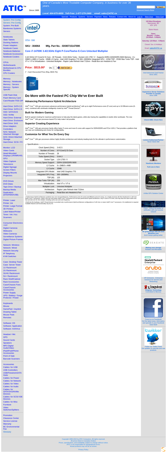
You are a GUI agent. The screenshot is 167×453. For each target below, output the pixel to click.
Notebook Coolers (11, 57)
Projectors (7, 175)
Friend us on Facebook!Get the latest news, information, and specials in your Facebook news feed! (153, 321)
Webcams (7, 231)
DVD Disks (8, 184)
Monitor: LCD (9, 148)
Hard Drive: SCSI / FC (13, 142)
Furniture (7, 405)
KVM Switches (9, 256)
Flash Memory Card (12, 98)
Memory (6, 79)
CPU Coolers (9, 73)
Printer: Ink (8, 203)
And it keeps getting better (153, 232)
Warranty (7, 424)
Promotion (7, 415)
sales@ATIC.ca (156, 48)
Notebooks (8, 37)
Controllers (8, 129)
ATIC (21, 8)
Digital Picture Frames (13, 239)
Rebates (112, 17)
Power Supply (9, 293)
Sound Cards (9, 340)
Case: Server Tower (12, 265)
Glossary (7, 432)
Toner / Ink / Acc (10, 214)
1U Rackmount (9, 267)
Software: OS (9, 323)
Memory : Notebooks (12, 81)
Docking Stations (10, 42)
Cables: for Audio (11, 386)
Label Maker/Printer (12, 212)
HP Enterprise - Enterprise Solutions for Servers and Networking (153, 278)
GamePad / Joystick (12, 309)
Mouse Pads (8, 315)
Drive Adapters (9, 126)
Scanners (7, 217)
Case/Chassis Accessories (9, 288)
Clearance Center (11, 418)
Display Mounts (10, 173)
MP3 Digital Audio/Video (8, 347)
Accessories (8, 364)
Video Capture (9, 161)
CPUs (6, 62)
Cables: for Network (12, 381)
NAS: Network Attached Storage (11, 133)
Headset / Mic (9, 334)
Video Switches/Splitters (11, 408)
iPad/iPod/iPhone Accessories (11, 352)
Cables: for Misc (10, 402)
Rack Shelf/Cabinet (11, 279)
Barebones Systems (12, 28)
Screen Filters (9, 170)
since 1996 (153, 92)
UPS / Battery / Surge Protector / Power (12, 296)
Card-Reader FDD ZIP (13, 101)
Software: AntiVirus (11, 329)
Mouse (6, 306)
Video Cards (8, 150)
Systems (82, 17)
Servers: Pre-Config (12, 23)
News (105, 17)
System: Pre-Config (12, 20)
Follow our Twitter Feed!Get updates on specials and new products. (153, 347)
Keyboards (8, 303)
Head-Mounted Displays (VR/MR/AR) (12, 154)
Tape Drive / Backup (12, 187)
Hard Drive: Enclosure (13, 120)
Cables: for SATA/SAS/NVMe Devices (11, 391)
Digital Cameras (10, 228)
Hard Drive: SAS (10, 123)
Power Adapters (10, 45)
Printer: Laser (9, 200)
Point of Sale (9, 356)
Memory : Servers (11, 84)
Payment (98, 17)
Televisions (8, 164)
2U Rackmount (9, 270)
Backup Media (9, 189)
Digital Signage (10, 167)
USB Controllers (10, 370)
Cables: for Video (11, 384)
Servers (89, 17)
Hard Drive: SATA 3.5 (12, 106)
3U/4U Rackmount (11, 273)
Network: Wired (10, 248)
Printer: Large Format (12, 206)
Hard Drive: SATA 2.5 (12, 109)
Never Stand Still (153, 140)
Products (73, 17)
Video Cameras (10, 234)
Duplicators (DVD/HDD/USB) (10, 193)
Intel (33, 40)
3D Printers (8, 209)
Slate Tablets (9, 40)
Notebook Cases (10, 48)
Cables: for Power (11, 378)
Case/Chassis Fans (12, 285)
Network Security (10, 251)
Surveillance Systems (12, 236)
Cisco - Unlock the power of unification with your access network (153, 209)
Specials (65, 17)
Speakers (7, 343)
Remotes (7, 317)
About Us (132, 17)
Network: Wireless (11, 245)
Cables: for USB (10, 367)
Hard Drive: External (12, 118)
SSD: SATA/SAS (10, 112)
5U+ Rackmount (10, 276)
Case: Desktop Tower (12, 262)
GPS (5, 337)
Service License (10, 421)
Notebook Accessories (13, 54)
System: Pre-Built (11, 25)
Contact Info (122, 17)
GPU (5, 158)
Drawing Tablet (9, 312)
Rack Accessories (11, 282)
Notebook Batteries (11, 51)
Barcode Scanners (11, 359)
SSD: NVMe (8, 115)
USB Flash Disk (10, 95)
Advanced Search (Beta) (145, 10)
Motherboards (9, 65)
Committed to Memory (153, 290)
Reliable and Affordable (153, 247)
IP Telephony (9, 253)
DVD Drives (8, 181)
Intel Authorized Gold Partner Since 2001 (153, 72)
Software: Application (12, 326)
